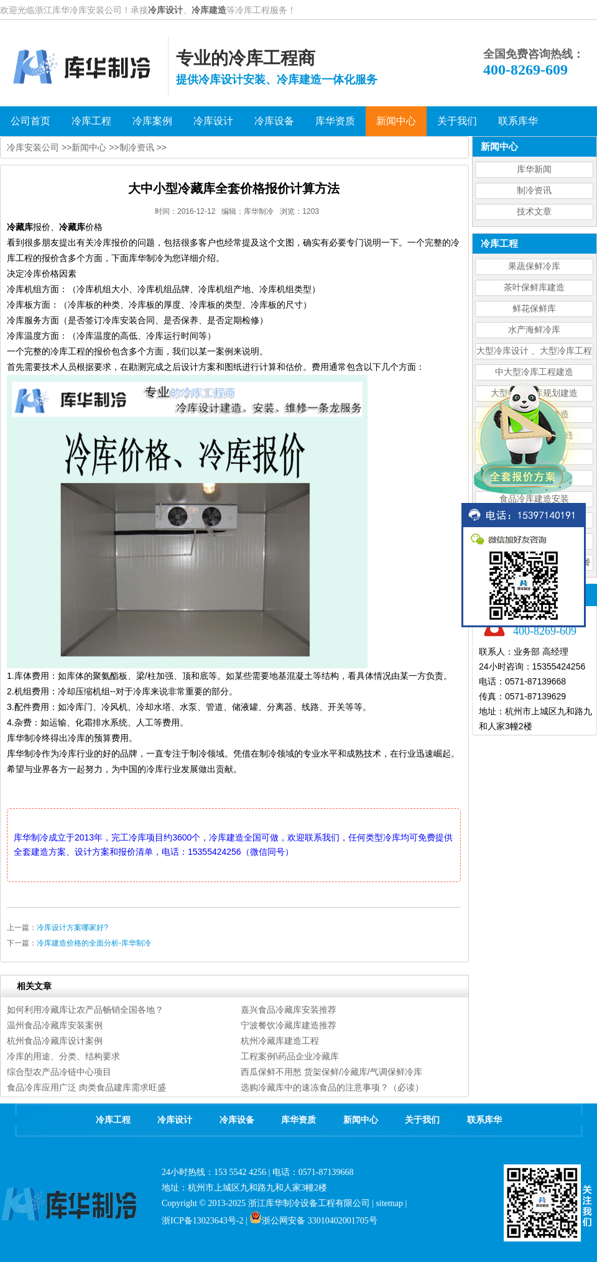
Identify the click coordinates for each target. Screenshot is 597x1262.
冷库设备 (237, 1120)
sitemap (389, 1203)
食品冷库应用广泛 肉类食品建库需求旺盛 (86, 1087)
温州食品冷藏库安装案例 (55, 1025)
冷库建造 (209, 10)
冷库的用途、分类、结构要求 (63, 1056)
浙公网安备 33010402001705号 (313, 1220)
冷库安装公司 (33, 147)
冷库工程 (113, 1120)
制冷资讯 (534, 190)
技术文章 (534, 211)
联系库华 (484, 1120)
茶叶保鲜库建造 (534, 287)
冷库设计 (165, 10)
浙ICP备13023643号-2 (202, 1220)
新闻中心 (89, 147)
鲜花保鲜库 (534, 308)
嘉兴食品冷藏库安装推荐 (288, 1010)
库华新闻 (534, 169)
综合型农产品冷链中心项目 (59, 1072)
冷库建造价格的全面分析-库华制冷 (94, 943)
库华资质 (298, 1120)
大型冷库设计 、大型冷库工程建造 (534, 352)
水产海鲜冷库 (534, 329)
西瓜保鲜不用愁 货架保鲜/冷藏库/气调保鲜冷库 (331, 1072)
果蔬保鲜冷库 (534, 266)
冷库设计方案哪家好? (72, 927)
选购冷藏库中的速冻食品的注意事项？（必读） (332, 1087)
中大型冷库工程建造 (534, 372)
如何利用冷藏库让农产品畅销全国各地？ (85, 1010)
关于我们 (422, 1120)
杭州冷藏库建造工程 (280, 1041)
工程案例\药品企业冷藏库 (290, 1056)
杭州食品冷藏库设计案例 (55, 1041)
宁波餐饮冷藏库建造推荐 (288, 1025)
